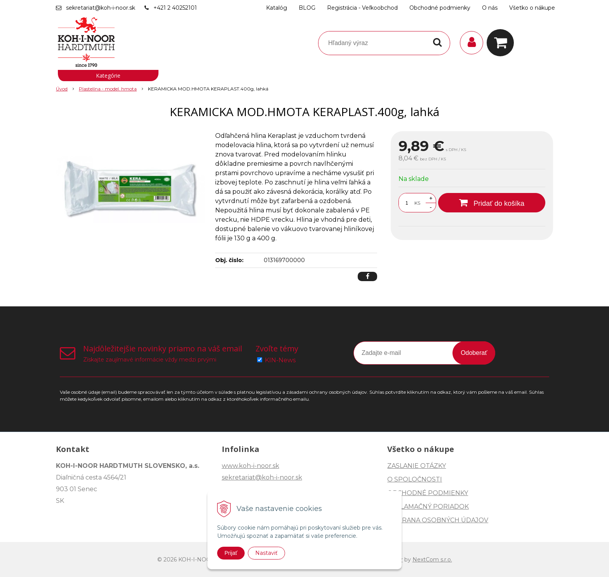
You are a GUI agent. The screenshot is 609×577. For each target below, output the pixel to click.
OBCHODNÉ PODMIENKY (427, 493)
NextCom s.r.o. (432, 559)
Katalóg (276, 7)
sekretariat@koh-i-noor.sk (100, 7)
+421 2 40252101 (175, 7)
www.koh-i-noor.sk (250, 465)
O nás (490, 7)
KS (417, 203)
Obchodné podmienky (439, 7)
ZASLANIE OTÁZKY (416, 465)
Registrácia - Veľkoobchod (362, 7)
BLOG (307, 7)
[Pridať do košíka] (491, 202)
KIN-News (280, 360)
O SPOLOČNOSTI (414, 479)
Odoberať (474, 352)
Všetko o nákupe (532, 7)
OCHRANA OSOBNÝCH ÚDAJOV (437, 520)
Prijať (230, 553)
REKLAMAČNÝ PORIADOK (428, 506)
